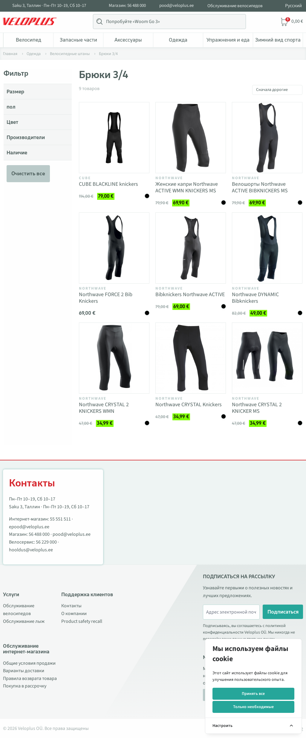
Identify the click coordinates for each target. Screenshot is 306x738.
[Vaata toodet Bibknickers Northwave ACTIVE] (190, 248)
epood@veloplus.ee (29, 527)
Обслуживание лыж (24, 621)
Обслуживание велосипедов (235, 6)
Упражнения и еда (228, 40)
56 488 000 (39, 534)
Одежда (178, 40)
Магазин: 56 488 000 (127, 6)
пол (11, 107)
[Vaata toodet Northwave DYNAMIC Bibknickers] (267, 248)
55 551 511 (60, 519)
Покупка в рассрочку (24, 686)
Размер (15, 92)
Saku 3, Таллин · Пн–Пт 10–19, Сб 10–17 (49, 6)
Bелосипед (28, 40)
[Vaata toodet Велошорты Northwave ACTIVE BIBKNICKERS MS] (267, 137)
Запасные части (78, 40)
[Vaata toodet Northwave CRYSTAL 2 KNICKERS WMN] (114, 358)
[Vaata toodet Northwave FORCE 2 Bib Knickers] (114, 248)
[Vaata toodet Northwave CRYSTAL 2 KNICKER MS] (267, 358)
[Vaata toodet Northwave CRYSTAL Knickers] (190, 358)
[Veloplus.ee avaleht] (30, 21)
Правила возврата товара (30, 678)
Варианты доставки (23, 670)
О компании (74, 613)
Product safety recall (81, 621)
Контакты (71, 605)
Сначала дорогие (272, 90)
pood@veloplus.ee (176, 6)
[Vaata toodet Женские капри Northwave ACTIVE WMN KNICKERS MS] (190, 137)
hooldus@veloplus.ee (31, 550)
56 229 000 (46, 542)
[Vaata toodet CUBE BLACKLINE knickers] (114, 137)
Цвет (12, 122)
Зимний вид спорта (278, 40)
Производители (26, 137)
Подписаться (283, 612)
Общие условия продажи (29, 663)
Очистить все (28, 173)
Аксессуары (128, 40)
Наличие (17, 153)
